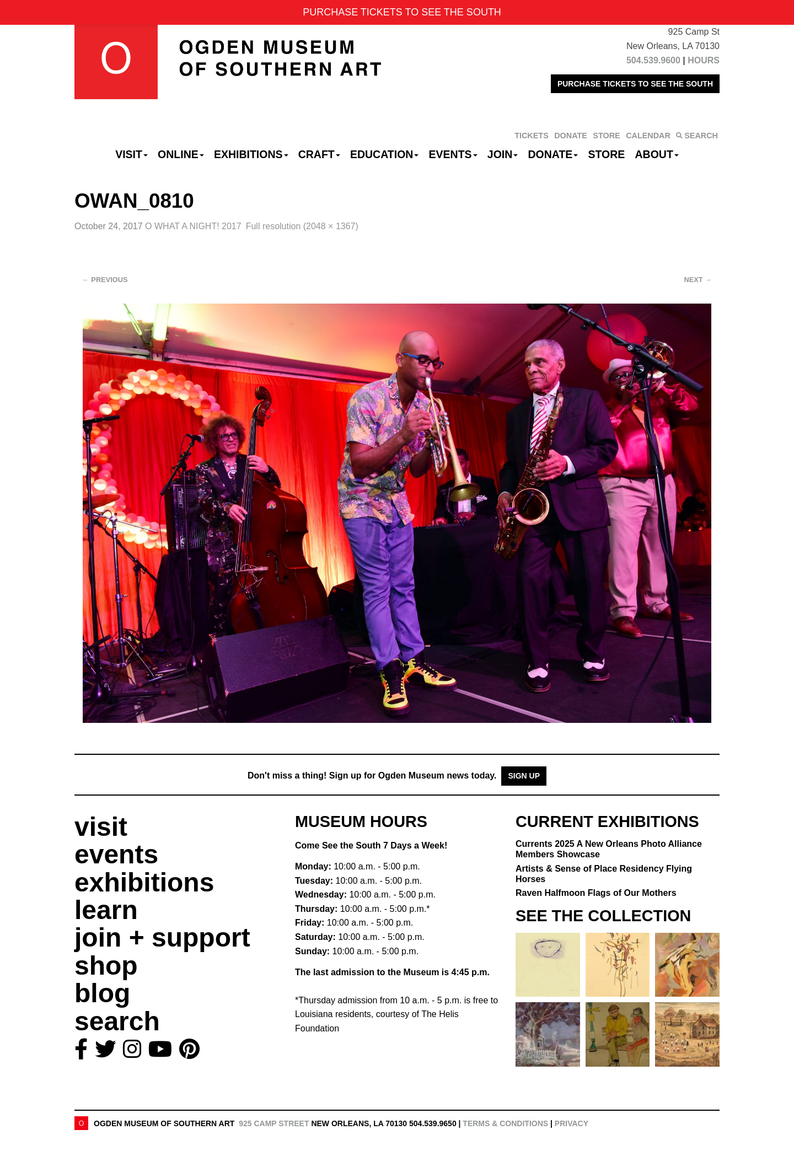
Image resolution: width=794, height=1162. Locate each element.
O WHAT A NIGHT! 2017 (193, 226)
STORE (606, 135)
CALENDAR (648, 135)
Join (502, 154)
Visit (131, 154)
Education (384, 154)
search (117, 1021)
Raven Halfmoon (596, 893)
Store (606, 154)
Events (453, 154)
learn (106, 910)
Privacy (571, 1123)
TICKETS (531, 135)
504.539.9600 (653, 60)
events (116, 854)
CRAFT (319, 154)
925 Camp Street (274, 1123)
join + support (162, 937)
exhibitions (144, 882)
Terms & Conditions (505, 1123)
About (657, 154)
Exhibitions (251, 154)
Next (698, 279)
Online (181, 154)
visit (100, 826)
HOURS (704, 60)
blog (102, 993)
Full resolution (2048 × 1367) (302, 226)
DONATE (570, 135)
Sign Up (524, 775)
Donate (553, 154)
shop (106, 965)
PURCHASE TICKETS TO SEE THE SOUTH (635, 83)
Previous (105, 279)
